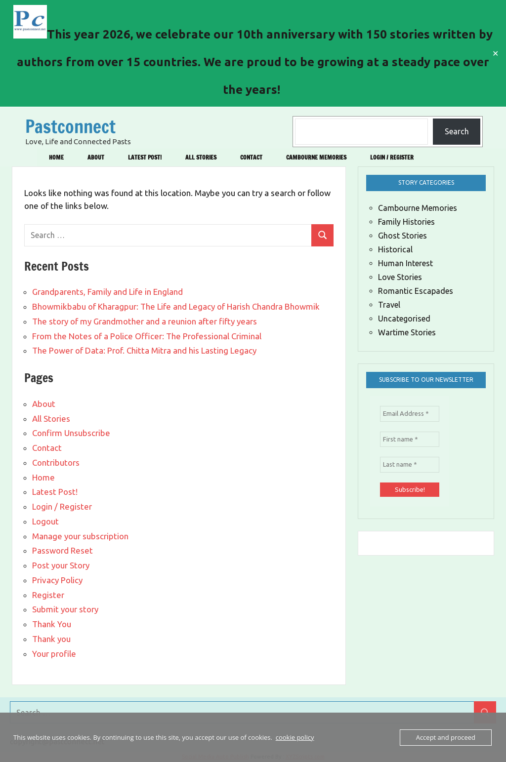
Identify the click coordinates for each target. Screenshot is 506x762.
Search (457, 131)
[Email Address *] (409, 414)
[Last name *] (409, 465)
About (95, 157)
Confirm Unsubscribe (71, 433)
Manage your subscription (80, 536)
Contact (251, 157)
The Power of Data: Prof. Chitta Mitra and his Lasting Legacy (144, 350)
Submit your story (65, 609)
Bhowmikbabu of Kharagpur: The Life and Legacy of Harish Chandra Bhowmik (176, 306)
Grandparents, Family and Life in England (107, 291)
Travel (389, 304)
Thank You (51, 624)
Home (56, 157)
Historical (395, 249)
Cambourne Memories (316, 157)
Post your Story (60, 565)
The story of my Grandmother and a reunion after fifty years (144, 321)
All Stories (200, 157)
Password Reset (62, 550)
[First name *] (409, 439)
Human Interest (405, 263)
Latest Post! (145, 157)
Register (48, 595)
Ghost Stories (402, 235)
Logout (45, 521)
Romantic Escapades (415, 290)
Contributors (56, 462)
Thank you (51, 638)
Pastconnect (70, 126)
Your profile (54, 653)
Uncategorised (404, 318)
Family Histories (406, 221)
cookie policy (295, 737)
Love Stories (400, 277)
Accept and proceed (445, 737)
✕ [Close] (495, 53)
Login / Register (392, 157)
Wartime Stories (407, 332)
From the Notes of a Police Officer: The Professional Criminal (146, 336)
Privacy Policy (57, 580)
